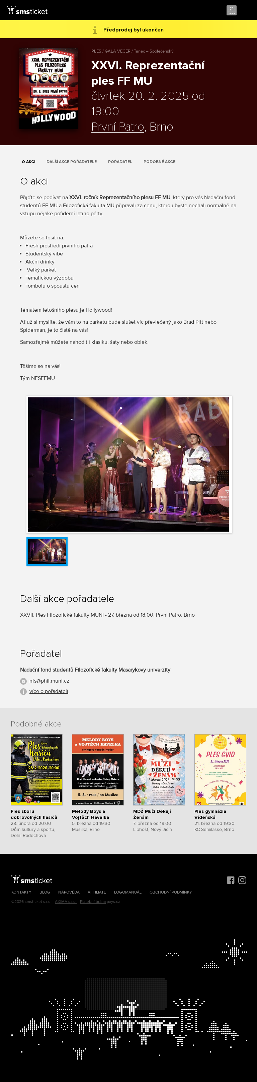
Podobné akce (159, 161)
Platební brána (93, 901)
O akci (28, 161)
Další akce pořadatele (72, 161)
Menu (246, 10)
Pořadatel (120, 161)
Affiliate (97, 892)
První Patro (117, 127)
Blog (44, 892)
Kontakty (21, 892)
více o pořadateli (48, 691)
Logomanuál (128, 892)
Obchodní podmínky (171, 892)
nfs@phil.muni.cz (49, 681)
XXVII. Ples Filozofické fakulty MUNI (62, 615)
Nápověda (69, 892)
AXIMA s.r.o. (66, 901)
